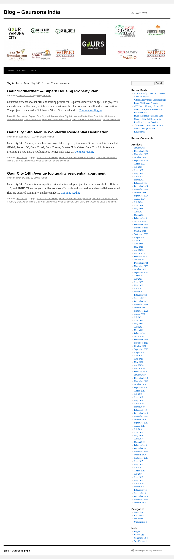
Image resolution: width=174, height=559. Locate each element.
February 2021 (140, 333)
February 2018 (140, 445)
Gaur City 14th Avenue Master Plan (76, 116)
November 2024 (141, 189)
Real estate (22, 116)
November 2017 (141, 451)
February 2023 (140, 256)
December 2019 (141, 378)
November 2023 (141, 227)
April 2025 (138, 176)
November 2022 (141, 266)
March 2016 (139, 486)
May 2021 (138, 323)
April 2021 (138, 327)
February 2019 (140, 410)
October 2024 (140, 192)
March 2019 (139, 407)
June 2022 (138, 282)
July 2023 (138, 240)
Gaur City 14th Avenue (47, 116)
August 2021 (139, 314)
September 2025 (141, 160)
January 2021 (140, 336)
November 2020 (141, 343)
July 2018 (138, 429)
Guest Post (138, 512)
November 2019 (141, 381)
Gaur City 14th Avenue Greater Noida (77, 157)
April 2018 (138, 439)
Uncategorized (140, 522)
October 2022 (140, 269)
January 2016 (140, 493)
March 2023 (139, 253)
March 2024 (139, 215)
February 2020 (140, 371)
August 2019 (139, 391)
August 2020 (139, 352)
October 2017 (140, 454)
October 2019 (140, 384)
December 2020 (141, 339)
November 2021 (141, 304)
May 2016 (138, 480)
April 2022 (138, 288)
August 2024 (139, 199)
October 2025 (140, 157)
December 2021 (141, 301)
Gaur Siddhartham (32, 119)
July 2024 (138, 202)
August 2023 (139, 237)
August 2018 (139, 426)
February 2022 (140, 295)
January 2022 (140, 298)
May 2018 (138, 435)
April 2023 (138, 250)
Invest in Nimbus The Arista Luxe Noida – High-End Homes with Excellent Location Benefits (148, 119)
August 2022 (139, 275)
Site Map (21, 70)
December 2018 (141, 413)
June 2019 (138, 397)
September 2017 (141, 458)
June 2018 (138, 432)
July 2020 (138, 355)
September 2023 (141, 234)
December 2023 (141, 224)
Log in (137, 531)
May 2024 (138, 208)
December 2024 (141, 186)
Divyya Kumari (44, 95)
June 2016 (138, 477)
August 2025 (139, 164)
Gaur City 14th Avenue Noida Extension (32, 161)
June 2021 (138, 320)
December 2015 (141, 496)
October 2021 (140, 307)
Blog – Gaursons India (32, 12)
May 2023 (138, 247)
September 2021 (141, 311)
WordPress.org (140, 541)
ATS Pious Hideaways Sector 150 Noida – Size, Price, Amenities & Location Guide (148, 109)
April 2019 (138, 403)
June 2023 (138, 243)
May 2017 (138, 464)
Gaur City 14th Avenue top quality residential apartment (56, 173)
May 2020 (138, 362)
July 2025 (138, 167)
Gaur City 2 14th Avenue (86, 202)
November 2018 (141, 416)
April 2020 (138, 365)
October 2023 (140, 231)
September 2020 (141, 349)
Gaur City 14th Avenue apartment (75, 198)
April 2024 (138, 211)
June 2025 (138, 170)
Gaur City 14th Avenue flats (105, 198)
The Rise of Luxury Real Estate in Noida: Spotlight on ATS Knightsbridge (148, 128)
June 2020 (138, 359)
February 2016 (140, 490)
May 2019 (138, 400)
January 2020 (140, 375)
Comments (141, 538)
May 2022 (138, 285)
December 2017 (141, 448)
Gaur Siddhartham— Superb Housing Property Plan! (53, 91)
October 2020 (140, 346)
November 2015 (141, 499)
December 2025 (141, 151)
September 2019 (141, 387)
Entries (139, 534)
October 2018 (140, 419)
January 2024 (140, 221)
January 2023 (140, 259)
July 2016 (138, 474)
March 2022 (139, 291)
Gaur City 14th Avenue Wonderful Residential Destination (57, 132)
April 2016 (138, 483)
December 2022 (141, 263)
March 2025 (139, 180)
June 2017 (138, 461)
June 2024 (138, 205)
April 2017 (138, 467)
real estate (138, 518)
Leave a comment (111, 119)
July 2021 (138, 317)
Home (10, 70)
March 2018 (139, 442)
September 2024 (141, 196)
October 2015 (140, 502)
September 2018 (141, 423)
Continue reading (90, 110)
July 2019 (138, 394)
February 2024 (140, 218)
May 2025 (138, 173)
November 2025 (141, 154)
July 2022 (138, 279)
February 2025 (140, 183)
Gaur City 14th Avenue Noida (21, 202)
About (33, 70)
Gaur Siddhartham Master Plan (86, 119)
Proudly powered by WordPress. (148, 550)
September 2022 (141, 272)
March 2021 (139, 330)
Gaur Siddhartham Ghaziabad (56, 119)
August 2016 (139, 470)
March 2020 (139, 368)
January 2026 (140, 148)
